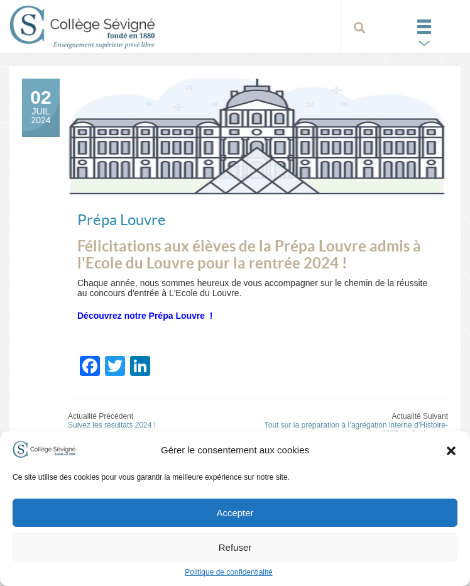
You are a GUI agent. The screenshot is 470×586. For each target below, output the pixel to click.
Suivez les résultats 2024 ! (112, 425)
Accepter (234, 512)
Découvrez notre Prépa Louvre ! (146, 316)
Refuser (235, 547)
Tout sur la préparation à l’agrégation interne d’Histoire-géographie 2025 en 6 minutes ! (356, 429)
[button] (451, 450)
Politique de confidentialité (228, 572)
